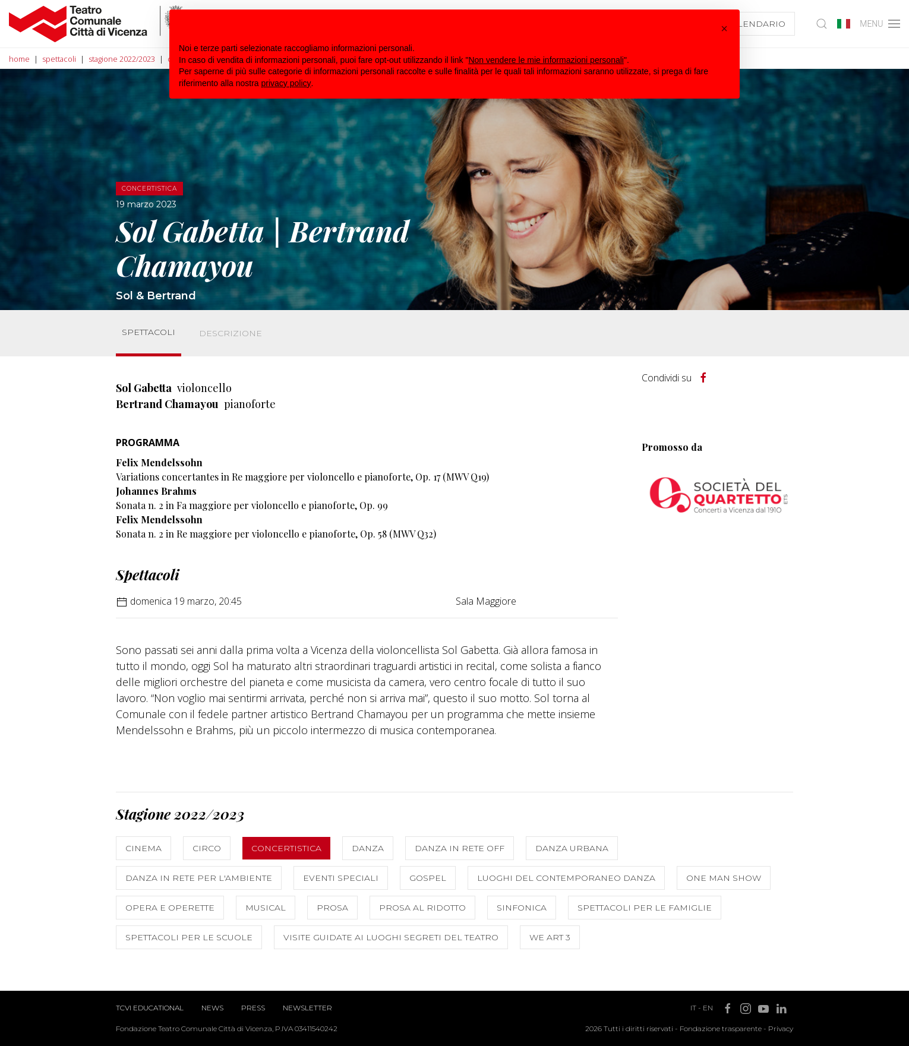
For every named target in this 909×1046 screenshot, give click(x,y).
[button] (724, 28)
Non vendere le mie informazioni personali (545, 60)
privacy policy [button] (286, 83)
